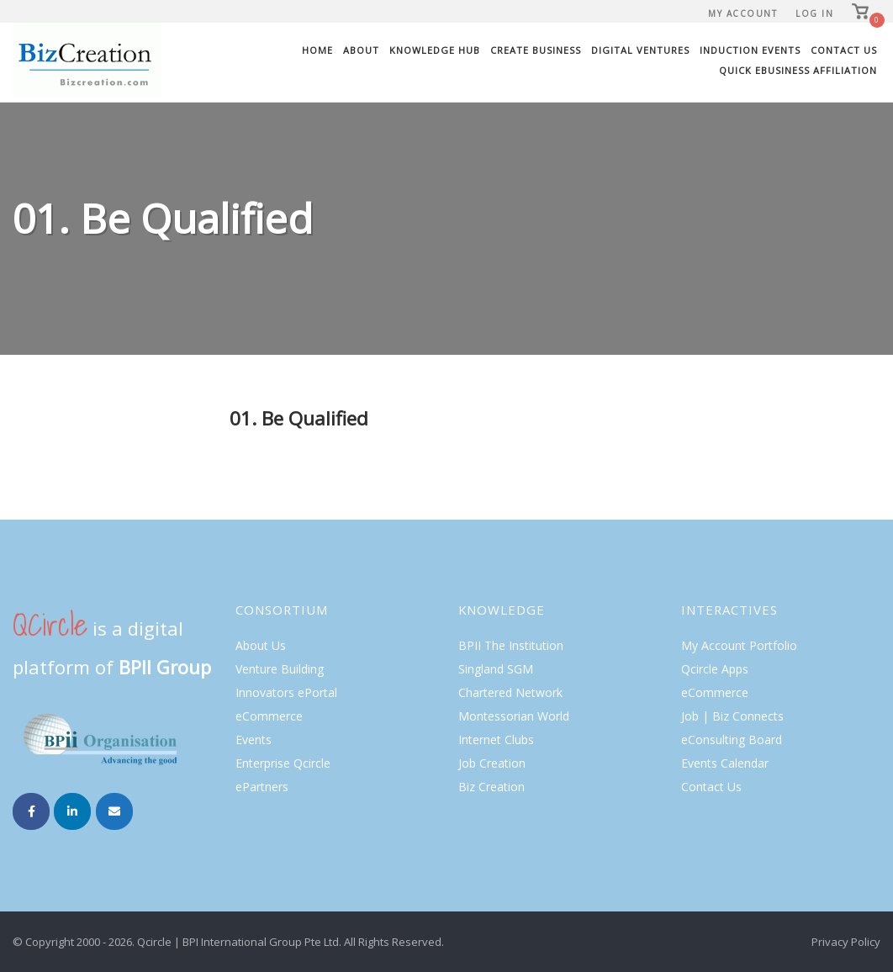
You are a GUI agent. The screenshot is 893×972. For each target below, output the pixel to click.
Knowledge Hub (434, 50)
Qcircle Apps (714, 669)
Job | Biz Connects (732, 716)
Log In (814, 13)
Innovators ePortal (286, 692)
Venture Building (279, 669)
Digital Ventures (640, 50)
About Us (260, 645)
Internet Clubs (496, 739)
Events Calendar (725, 763)
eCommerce (269, 716)
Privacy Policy (845, 941)
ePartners (261, 787)
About (361, 50)
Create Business (535, 50)
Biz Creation (491, 787)
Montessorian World (513, 716)
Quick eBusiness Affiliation (798, 70)
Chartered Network (510, 692)
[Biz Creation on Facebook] (31, 811)
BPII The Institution (510, 645)
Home (317, 50)
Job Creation (492, 763)
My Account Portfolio (739, 645)
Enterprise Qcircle (282, 763)
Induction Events (750, 50)
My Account (742, 13)
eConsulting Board (731, 739)
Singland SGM (495, 669)
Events (253, 739)
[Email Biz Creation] (114, 811)
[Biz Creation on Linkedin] (72, 811)
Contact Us (844, 50)
